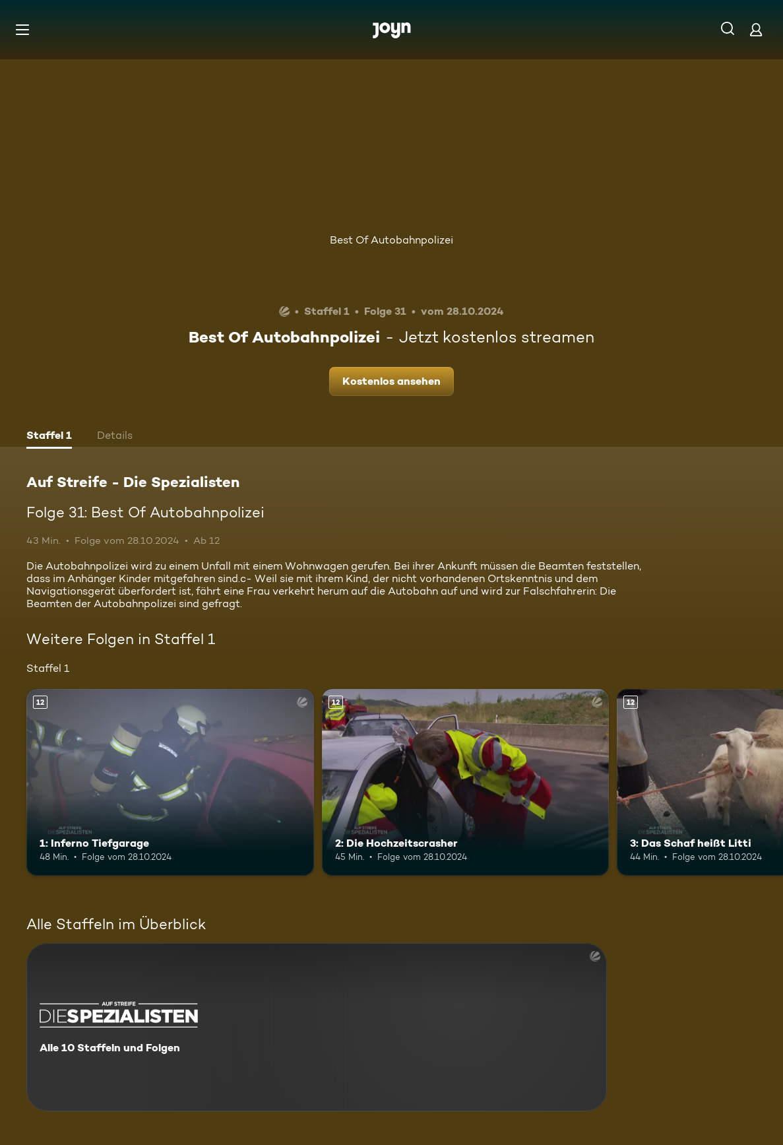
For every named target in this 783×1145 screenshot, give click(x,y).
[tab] (49, 437)
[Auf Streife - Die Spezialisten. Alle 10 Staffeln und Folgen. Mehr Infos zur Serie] (316, 1027)
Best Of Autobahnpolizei (391, 240)
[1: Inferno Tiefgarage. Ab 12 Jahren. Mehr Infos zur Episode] (170, 782)
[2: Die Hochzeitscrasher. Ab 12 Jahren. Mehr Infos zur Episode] (466, 782)
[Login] (756, 29)
